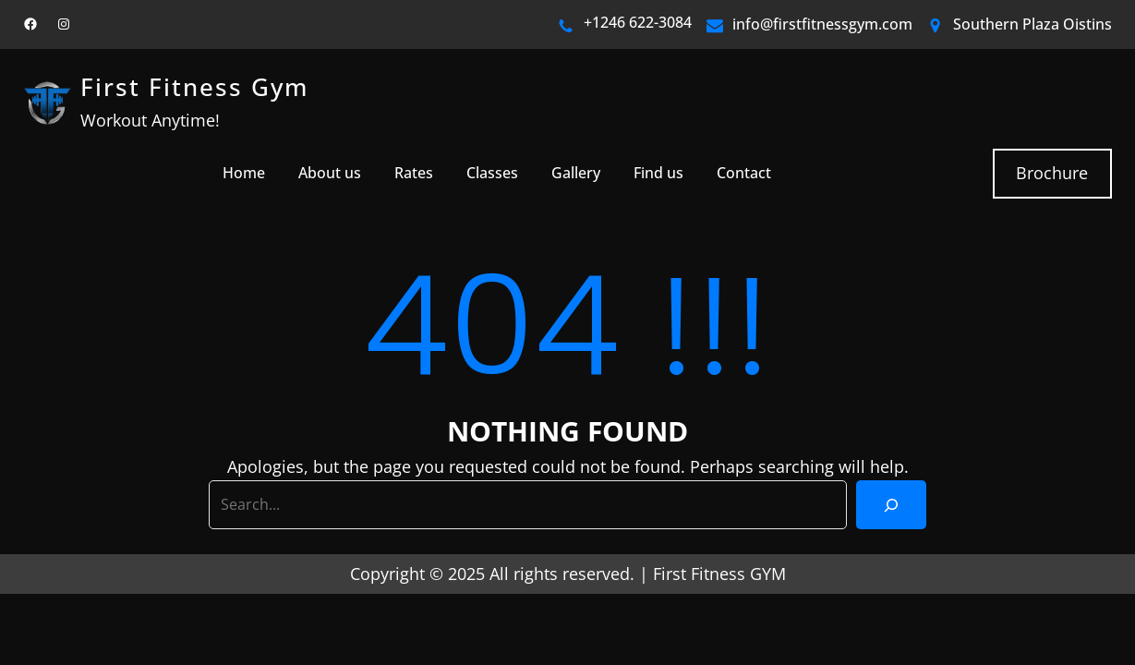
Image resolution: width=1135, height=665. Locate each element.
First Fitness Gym (194, 87)
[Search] (891, 504)
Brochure (1052, 173)
